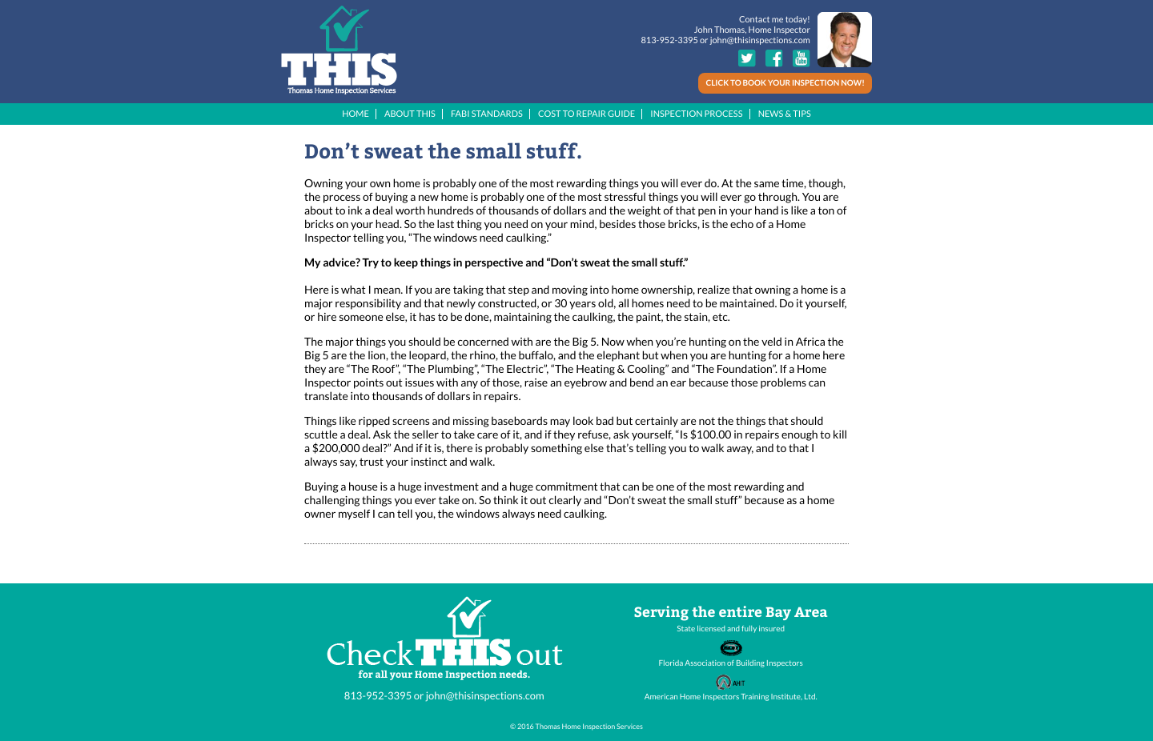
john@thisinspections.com (760, 40)
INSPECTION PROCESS (696, 114)
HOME (355, 114)
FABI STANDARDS (487, 114)
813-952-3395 (669, 40)
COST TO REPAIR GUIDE (586, 114)
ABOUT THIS (410, 114)
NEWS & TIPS (784, 114)
